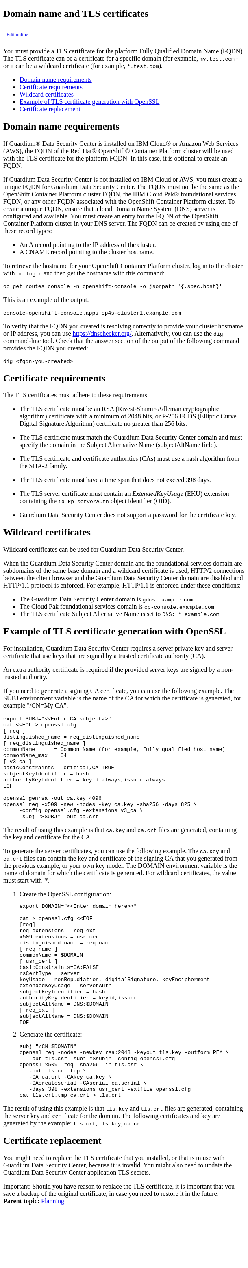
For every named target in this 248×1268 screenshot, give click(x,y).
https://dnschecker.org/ (101, 335)
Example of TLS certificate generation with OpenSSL (90, 101)
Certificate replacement (50, 109)
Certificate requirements (51, 87)
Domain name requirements (56, 79)
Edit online (17, 34)
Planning (52, 1260)
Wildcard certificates (47, 94)
